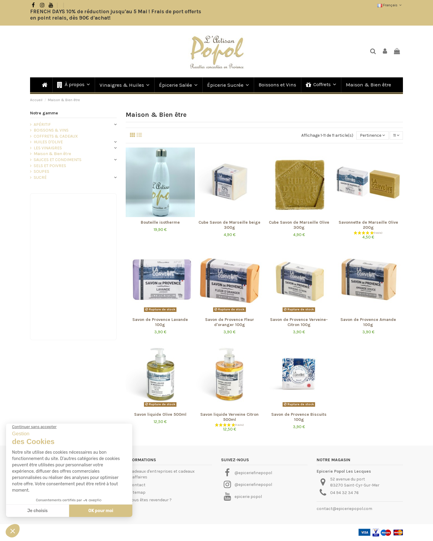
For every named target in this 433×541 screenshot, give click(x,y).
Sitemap (137, 492)
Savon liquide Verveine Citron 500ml (229, 417)
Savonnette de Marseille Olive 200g (368, 225)
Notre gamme (44, 113)
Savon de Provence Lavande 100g (160, 322)
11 (396, 135)
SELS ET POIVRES (50, 165)
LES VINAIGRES (48, 148)
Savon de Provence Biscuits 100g (299, 417)
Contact (137, 484)
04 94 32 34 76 (344, 492)
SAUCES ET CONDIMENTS (57, 159)
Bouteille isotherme (160, 222)
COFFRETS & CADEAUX (56, 136)
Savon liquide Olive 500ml (160, 414)
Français (390, 5)
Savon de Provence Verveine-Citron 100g (299, 322)
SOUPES (41, 171)
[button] (73, 84)
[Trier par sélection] (372, 135)
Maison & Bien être (52, 153)
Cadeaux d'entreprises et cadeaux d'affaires (162, 474)
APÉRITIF (42, 124)
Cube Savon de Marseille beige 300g (229, 225)
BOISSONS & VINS (51, 130)
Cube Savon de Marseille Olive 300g (299, 225)
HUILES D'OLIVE (48, 142)
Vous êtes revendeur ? (150, 499)
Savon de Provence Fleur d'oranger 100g (229, 322)
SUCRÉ (40, 177)
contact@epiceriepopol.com (344, 508)
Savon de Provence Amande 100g (368, 322)
